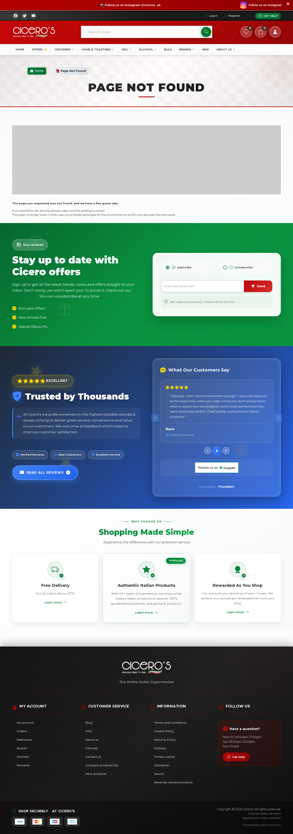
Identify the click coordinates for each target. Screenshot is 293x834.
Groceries (64, 49)
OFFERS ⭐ (39, 49)
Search (157, 774)
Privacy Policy (24, 296)
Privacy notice (162, 757)
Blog (86, 723)
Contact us (91, 757)
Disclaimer (160, 765)
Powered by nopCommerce (262, 824)
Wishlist (20, 757)
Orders (19, 731)
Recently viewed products (171, 782)
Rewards (21, 765)
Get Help (268, 16)
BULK (168, 49)
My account (23, 723)
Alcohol (148, 49)
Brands (187, 49)
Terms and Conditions (168, 723)
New (205, 49)
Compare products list (99, 765)
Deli (126, 49)
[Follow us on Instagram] (261, 5)
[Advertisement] (146, 159)
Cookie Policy (162, 731)
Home (20, 49)
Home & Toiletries (98, 49)
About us (90, 740)
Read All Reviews (45, 473)
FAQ (86, 731)
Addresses (22, 740)
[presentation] (155, 418)
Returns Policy (163, 740)
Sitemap (89, 748)
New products (93, 774)
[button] (207, 451)
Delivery (158, 748)
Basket (19, 748)
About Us (225, 49)
